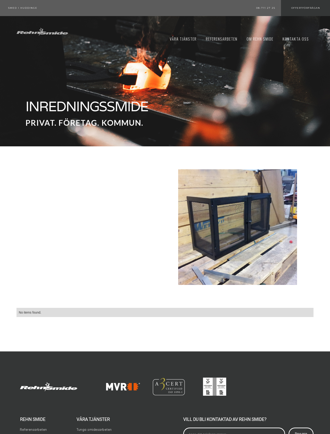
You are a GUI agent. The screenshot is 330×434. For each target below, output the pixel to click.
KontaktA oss (296, 39)
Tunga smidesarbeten (94, 430)
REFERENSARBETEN (221, 39)
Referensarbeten (33, 430)
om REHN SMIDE (260, 39)
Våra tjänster (183, 39)
